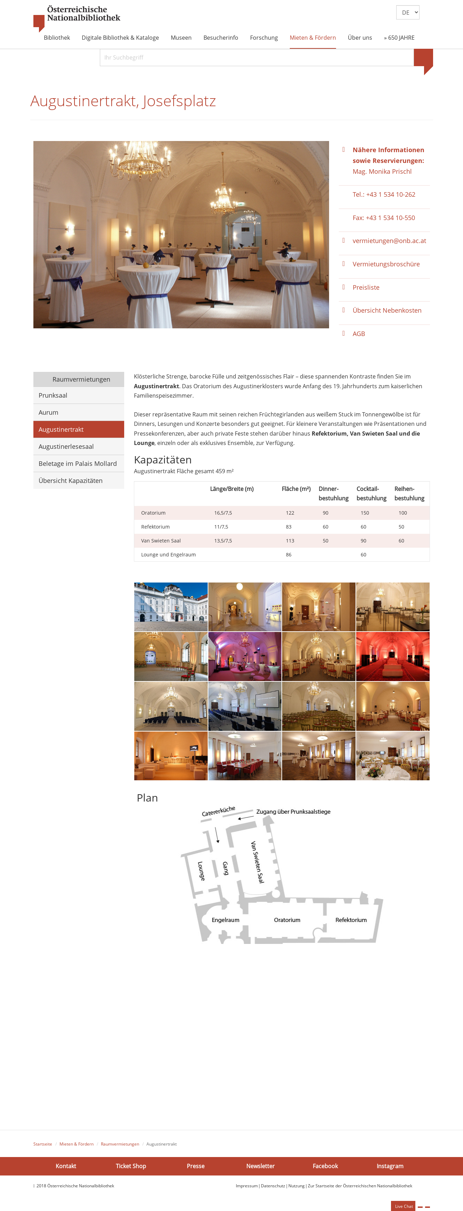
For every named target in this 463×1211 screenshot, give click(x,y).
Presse (196, 1167)
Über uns (360, 37)
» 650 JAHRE (399, 37)
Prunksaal (53, 396)
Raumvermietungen (80, 380)
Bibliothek (57, 37)
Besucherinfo (220, 37)
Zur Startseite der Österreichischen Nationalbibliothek (360, 1186)
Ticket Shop (131, 1167)
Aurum (48, 413)
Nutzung (296, 1186)
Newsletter (260, 1167)
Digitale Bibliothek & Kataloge (120, 37)
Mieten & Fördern (313, 37)
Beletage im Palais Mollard (78, 464)
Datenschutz (273, 1186)
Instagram (390, 1167)
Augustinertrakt (61, 430)
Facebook (325, 1167)
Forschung (264, 37)
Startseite (42, 1145)
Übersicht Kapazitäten (71, 481)
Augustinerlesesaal (66, 447)
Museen (181, 37)
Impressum (247, 1186)
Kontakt (66, 1167)
